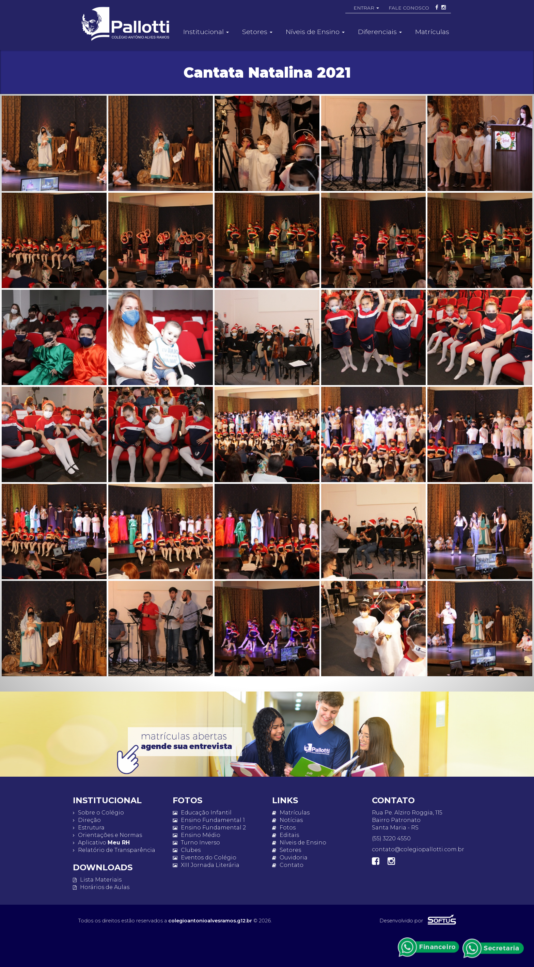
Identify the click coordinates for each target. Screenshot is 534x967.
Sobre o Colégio (98, 812)
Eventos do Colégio (204, 857)
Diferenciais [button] (380, 32)
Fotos (284, 827)
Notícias (287, 820)
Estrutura (89, 827)
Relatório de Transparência (114, 850)
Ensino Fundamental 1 (209, 820)
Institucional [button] (206, 32)
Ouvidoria (290, 857)
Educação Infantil (202, 812)
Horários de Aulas (101, 887)
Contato (287, 865)
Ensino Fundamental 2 (209, 827)
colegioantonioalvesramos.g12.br (210, 921)
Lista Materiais (97, 879)
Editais (285, 835)
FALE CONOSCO (409, 8)
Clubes (187, 850)
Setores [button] (257, 32)
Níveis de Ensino (299, 842)
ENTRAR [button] (366, 8)
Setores (286, 850)
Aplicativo (101, 842)
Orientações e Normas (107, 835)
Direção (87, 820)
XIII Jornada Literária (206, 865)
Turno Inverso (196, 842)
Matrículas (432, 32)
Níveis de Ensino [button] (315, 32)
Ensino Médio (196, 835)
